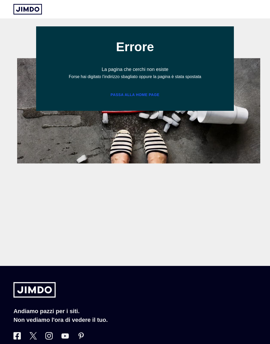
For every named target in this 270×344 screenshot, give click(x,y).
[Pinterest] (81, 338)
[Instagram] (49, 338)
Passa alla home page (134, 95)
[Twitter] (33, 338)
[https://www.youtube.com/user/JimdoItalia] (65, 338)
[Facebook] (17, 338)
